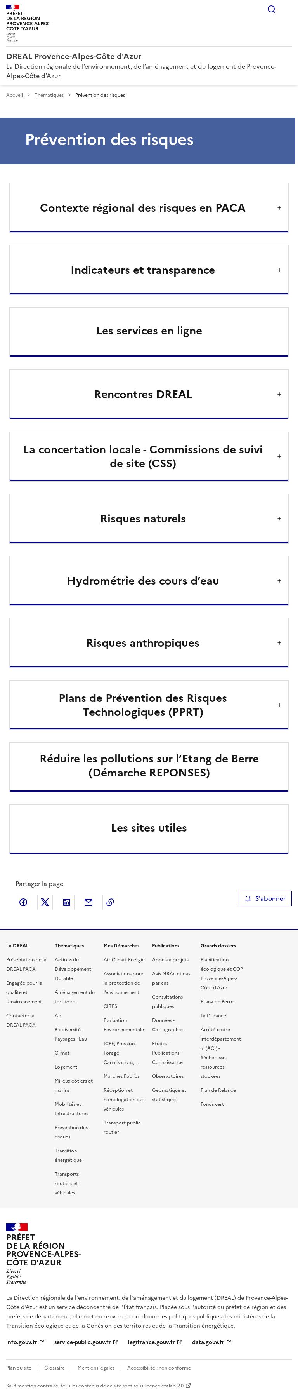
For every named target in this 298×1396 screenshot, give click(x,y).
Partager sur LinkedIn (66, 902)
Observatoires (168, 1076)
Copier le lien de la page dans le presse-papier (110, 902)
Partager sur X (45, 902)
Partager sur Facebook (23, 902)
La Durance (213, 1015)
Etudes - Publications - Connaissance (167, 1053)
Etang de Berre (217, 1001)
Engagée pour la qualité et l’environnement (24, 992)
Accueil (14, 95)
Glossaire (54, 1368)
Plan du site (18, 1368)
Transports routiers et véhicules (67, 1183)
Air (58, 1015)
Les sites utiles (149, 828)
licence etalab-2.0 (164, 1385)
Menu (287, 9)
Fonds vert (212, 1104)
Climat (62, 1053)
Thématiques (49, 95)
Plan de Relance (218, 1090)
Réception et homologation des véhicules (124, 1099)
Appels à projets (170, 959)
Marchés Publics (121, 1076)
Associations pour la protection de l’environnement (124, 983)
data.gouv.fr (208, 1342)
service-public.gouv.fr (82, 1342)
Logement (66, 1067)
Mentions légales (96, 1368)
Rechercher (271, 9)
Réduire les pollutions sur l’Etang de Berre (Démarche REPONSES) (149, 766)
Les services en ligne (149, 331)
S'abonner (265, 898)
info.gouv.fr (21, 1342)
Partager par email (88, 902)
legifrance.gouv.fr (151, 1342)
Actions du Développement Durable (73, 969)
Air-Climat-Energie (124, 959)
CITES (110, 1006)
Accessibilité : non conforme (159, 1368)
